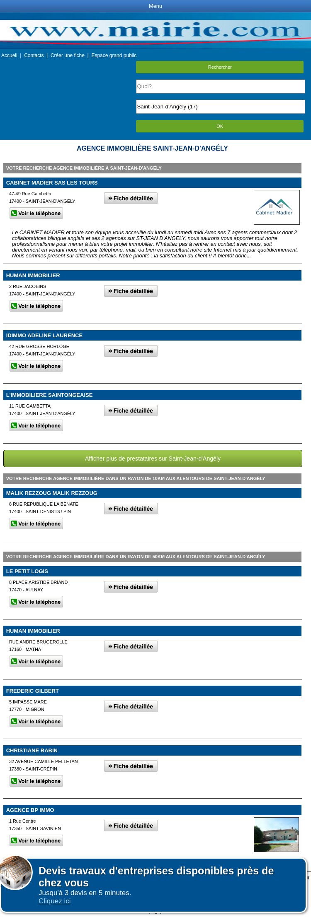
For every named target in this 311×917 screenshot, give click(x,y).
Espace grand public (113, 55)
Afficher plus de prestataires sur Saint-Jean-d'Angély (153, 458)
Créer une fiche (68, 55)
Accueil (9, 55)
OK (219, 126)
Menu (155, 6)
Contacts (34, 55)
